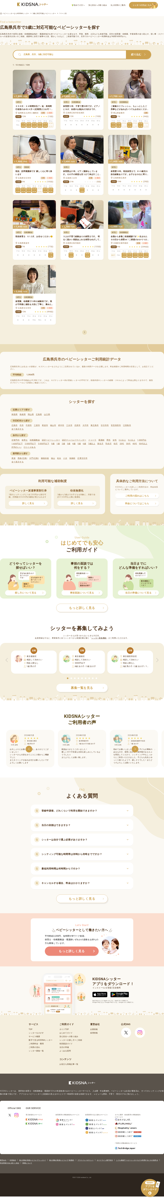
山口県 (47, 414)
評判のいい (17, 447)
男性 (108, 440)
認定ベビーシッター (51, 440)
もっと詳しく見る (86, 899)
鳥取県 (15, 414)
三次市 (69, 425)
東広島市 (95, 425)
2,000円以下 (30, 444)
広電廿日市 (82, 458)
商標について (27, 1163)
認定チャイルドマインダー (74, 440)
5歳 (79, 444)
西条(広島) (22, 458)
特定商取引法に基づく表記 (9, 1163)
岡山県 (31, 414)
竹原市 (29, 425)
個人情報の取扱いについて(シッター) (32, 1160)
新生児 (100, 444)
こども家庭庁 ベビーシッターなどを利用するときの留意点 (137, 1160)
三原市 (37, 425)
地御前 (72, 458)
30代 (128, 444)
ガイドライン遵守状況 (105, 1160)
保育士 (25, 440)
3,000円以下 (43, 444)
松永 (59, 458)
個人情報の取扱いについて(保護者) (61, 1160)
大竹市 (86, 425)
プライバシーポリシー (86, 1160)
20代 (122, 444)
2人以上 (122, 440)
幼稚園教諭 (35, 440)
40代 (135, 444)
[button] (67, 678)
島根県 (23, 414)
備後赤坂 (45, 458)
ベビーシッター (61, 34)
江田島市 (127, 425)
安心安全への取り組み (97, 5)
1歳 (58, 444)
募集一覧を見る (87, 688)
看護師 (101, 440)
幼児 (116, 444)
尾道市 (45, 425)
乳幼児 (108, 444)
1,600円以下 (17, 444)
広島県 (39, 414)
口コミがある (30, 447)
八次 (65, 458)
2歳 (63, 444)
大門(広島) (34, 458)
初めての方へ (78, 5)
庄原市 (77, 425)
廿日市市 (105, 425)
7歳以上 (91, 444)
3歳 (68, 444)
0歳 (52, 444)
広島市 (15, 425)
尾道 (14, 458)
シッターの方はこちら (145, 5)
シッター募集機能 (98, 638)
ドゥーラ (92, 440)
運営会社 (3, 1160)
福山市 (53, 425)
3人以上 (131, 440)
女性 (115, 440)
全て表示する (18, 429)
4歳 (74, 444)
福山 (53, 458)
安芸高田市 (116, 425)
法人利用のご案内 (118, 5)
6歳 (84, 444)
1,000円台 (141, 440)
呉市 (22, 425)
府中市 (61, 425)
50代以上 (143, 444)
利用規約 (13, 1160)
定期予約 (16, 440)
